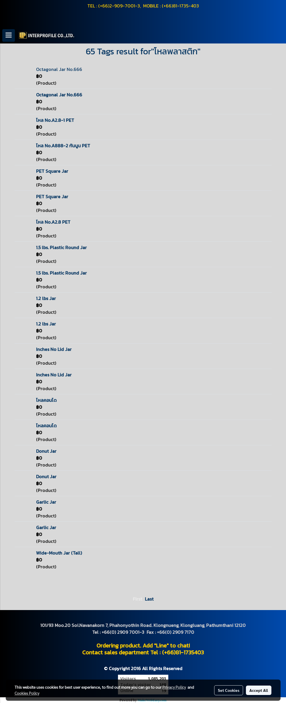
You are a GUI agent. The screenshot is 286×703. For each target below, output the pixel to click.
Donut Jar (46, 451)
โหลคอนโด (46, 400)
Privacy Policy (174, 687)
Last (149, 598)
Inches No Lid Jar (54, 349)
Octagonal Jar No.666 (59, 69)
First (137, 598)
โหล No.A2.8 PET (53, 222)
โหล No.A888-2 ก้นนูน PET (63, 145)
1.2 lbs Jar (46, 298)
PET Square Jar (52, 171)
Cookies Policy (27, 693)
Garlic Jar (46, 502)
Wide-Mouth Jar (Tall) (59, 552)
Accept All (258, 690)
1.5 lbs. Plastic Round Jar (61, 247)
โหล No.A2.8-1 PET (55, 120)
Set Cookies (228, 690)
